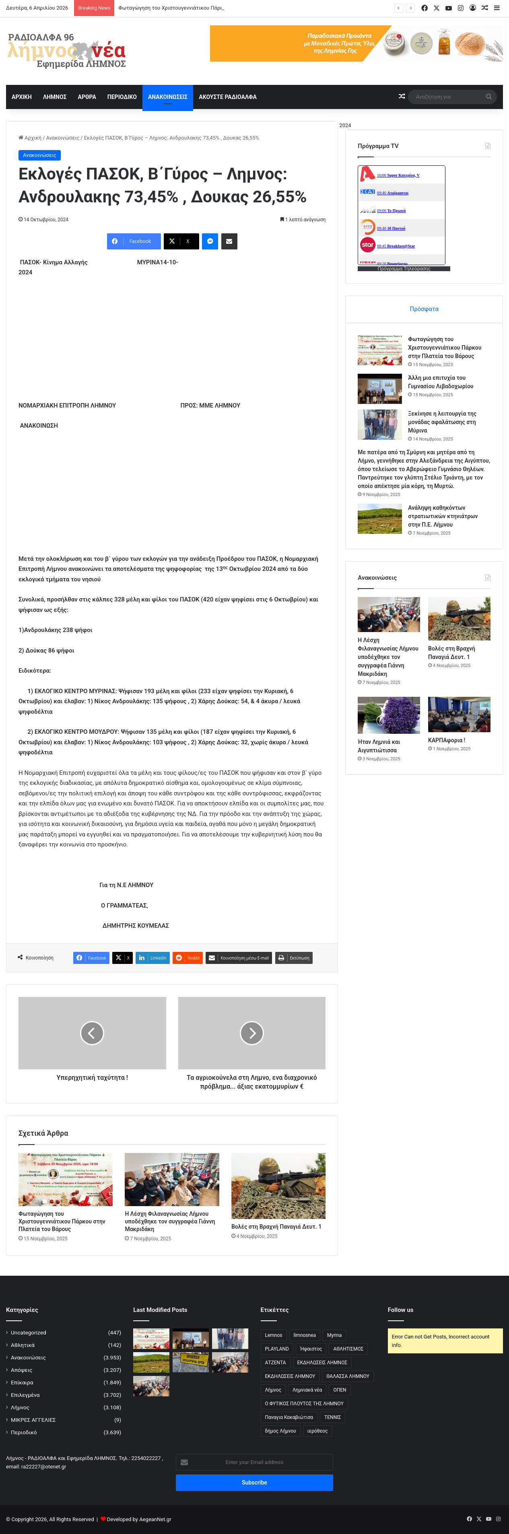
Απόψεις (21, 1370)
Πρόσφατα (424, 309)
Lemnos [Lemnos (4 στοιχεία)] (273, 1335)
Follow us (401, 1310)
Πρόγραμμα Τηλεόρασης (404, 269)
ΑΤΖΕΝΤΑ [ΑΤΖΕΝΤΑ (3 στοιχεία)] (275, 1362)
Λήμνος (20, 1407)
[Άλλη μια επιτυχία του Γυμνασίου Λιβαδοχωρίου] (380, 389)
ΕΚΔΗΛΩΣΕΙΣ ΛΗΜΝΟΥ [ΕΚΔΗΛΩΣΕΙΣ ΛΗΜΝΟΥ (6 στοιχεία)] (290, 1376)
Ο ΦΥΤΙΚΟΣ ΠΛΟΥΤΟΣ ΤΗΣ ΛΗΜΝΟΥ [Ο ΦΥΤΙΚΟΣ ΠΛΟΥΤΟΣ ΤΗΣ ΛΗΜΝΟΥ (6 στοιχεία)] (304, 1403)
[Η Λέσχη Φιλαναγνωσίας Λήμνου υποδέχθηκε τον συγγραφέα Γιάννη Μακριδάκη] (172, 1179)
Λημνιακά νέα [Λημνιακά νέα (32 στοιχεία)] (307, 1390)
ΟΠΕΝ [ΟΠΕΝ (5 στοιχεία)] (339, 1390)
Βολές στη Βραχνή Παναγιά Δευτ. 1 (276, 1226)
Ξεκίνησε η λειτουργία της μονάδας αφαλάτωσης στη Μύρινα (442, 422)
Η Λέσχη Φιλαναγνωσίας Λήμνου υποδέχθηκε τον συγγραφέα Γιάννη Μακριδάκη (170, 1221)
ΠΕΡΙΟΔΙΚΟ (122, 97)
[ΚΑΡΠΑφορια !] (459, 714)
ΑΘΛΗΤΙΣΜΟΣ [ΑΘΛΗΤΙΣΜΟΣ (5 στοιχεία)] (348, 1349)
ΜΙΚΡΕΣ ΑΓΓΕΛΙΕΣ (33, 1420)
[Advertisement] (172, 344)
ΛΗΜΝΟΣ (55, 97)
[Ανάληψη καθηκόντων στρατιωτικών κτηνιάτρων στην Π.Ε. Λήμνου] (380, 519)
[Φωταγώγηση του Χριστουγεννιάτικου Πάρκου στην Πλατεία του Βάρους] (66, 1179)
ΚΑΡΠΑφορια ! (446, 740)
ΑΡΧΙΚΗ (22, 97)
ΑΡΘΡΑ (87, 97)
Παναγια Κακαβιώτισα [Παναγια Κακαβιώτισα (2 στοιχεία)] (289, 1417)
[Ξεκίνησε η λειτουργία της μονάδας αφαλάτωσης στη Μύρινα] (380, 425)
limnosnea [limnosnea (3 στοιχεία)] (305, 1335)
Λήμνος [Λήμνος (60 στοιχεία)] (273, 1390)
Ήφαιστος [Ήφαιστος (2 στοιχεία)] (311, 1349)
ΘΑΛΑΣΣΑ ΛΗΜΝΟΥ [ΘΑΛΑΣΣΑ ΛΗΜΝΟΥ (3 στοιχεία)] (347, 1376)
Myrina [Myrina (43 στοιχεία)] (334, 1335)
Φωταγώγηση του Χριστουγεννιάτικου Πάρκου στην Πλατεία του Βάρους (62, 1221)
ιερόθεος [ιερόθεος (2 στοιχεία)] (317, 1431)
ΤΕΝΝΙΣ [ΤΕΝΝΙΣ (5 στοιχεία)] (332, 1417)
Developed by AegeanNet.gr (139, 1519)
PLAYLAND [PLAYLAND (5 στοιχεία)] (277, 1349)
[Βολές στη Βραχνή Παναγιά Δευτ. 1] (278, 1186)
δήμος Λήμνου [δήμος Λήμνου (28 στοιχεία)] (280, 1431)
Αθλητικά (23, 1345)
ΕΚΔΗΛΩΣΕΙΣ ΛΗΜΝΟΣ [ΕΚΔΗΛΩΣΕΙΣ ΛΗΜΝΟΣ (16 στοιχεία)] (322, 1362)
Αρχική (30, 138)
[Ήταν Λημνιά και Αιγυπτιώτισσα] (389, 715)
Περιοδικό (24, 1432)
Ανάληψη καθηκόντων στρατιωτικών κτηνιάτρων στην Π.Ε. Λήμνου (443, 516)
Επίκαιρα (22, 1382)
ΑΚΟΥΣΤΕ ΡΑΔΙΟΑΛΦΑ (228, 97)
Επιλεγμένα (25, 1395)
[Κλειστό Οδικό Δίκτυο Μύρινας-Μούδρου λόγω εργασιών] (191, 1362)
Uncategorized (28, 1332)
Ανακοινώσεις (62, 138)
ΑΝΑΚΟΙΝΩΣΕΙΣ (168, 97)
